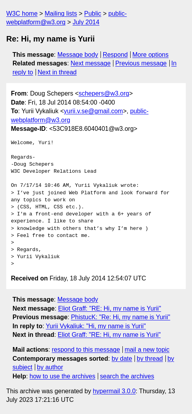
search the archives (127, 376)
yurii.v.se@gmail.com (93, 111)
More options (151, 54)
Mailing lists (61, 13)
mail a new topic (147, 349)
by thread (150, 358)
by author (50, 367)
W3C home (22, 13)
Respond (115, 54)
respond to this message (86, 349)
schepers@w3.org (104, 93)
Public (92, 13)
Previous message (141, 63)
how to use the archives (62, 376)
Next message (91, 63)
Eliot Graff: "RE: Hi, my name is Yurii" (109, 308)
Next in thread (57, 72)
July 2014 (86, 22)
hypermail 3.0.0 (114, 391)
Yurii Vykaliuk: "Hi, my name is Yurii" (96, 326)
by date (121, 358)
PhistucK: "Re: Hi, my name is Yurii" (120, 317)
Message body (77, 54)
